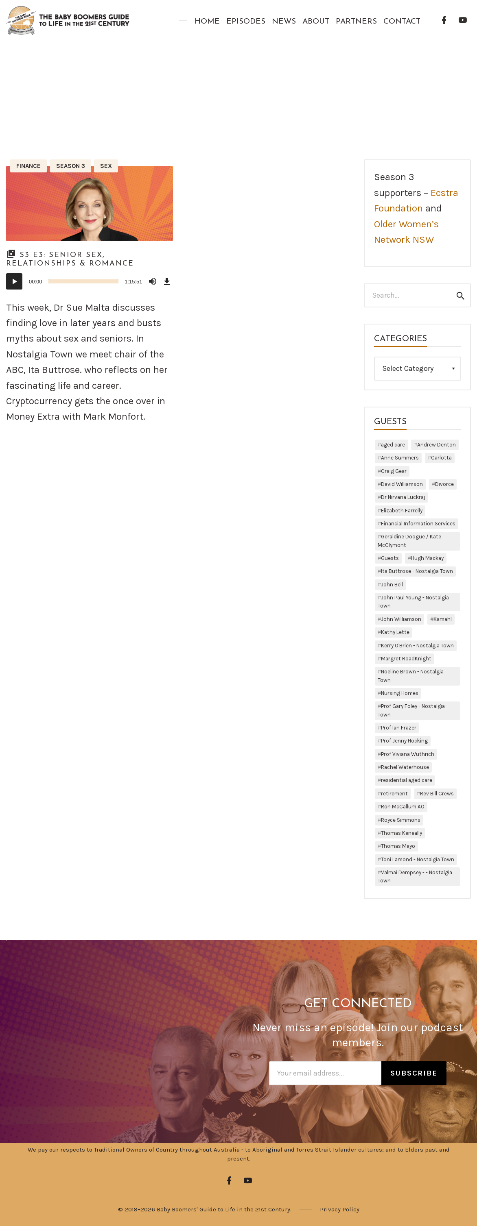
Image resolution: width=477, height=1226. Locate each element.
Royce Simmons (400, 820)
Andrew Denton (436, 445)
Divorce (444, 484)
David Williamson (402, 484)
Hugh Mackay (427, 558)
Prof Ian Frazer (398, 728)
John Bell (392, 584)
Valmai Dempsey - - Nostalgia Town (415, 876)
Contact (401, 22)
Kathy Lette (395, 632)
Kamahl (442, 619)
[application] (89, 281)
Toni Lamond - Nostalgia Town (417, 859)
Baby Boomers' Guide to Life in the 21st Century (223, 1209)
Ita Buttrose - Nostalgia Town (417, 571)
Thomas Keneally (401, 833)
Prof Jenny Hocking (404, 741)
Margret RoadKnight (406, 658)
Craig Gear (394, 471)
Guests (390, 558)
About (315, 22)
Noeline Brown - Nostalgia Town (411, 676)
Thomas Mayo (398, 846)
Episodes (245, 22)
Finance (28, 166)
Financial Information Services (418, 523)
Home (207, 22)
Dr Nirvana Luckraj (403, 497)
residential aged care (406, 780)
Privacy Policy (339, 1209)
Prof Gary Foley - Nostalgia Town (411, 710)
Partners (356, 22)
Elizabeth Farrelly (401, 510)
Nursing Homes (399, 693)
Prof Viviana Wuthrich (407, 754)
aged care (393, 445)
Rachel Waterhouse (405, 767)
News (284, 22)
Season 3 (70, 166)
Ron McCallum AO (402, 807)
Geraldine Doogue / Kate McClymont (409, 541)
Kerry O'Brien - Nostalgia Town (417, 645)
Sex (106, 166)
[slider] (83, 281)
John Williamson (401, 619)
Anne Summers (400, 458)
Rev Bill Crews (437, 793)
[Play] (14, 281)
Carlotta (441, 458)
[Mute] (153, 281)
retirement (394, 793)
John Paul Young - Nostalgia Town (413, 601)
